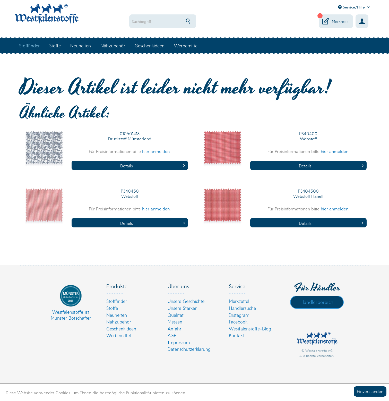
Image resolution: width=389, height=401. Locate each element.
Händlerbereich (316, 301)
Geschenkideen (121, 328)
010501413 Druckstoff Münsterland (129, 136)
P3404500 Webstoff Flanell (308, 193)
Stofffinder (116, 301)
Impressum (179, 342)
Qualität (176, 315)
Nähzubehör (118, 321)
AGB (172, 335)
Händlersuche (242, 308)
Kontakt (236, 335)
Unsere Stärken (182, 308)
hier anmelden (156, 151)
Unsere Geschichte (186, 301)
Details (152, 165)
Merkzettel (239, 301)
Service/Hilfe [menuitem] (352, 7)
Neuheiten (116, 315)
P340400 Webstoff (308, 136)
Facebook (238, 321)
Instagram (239, 315)
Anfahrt (175, 328)
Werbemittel (118, 335)
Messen (175, 321)
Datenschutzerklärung (189, 349)
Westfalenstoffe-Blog (250, 328)
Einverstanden (370, 391)
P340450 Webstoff (130, 193)
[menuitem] (179, 21)
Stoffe (112, 308)
